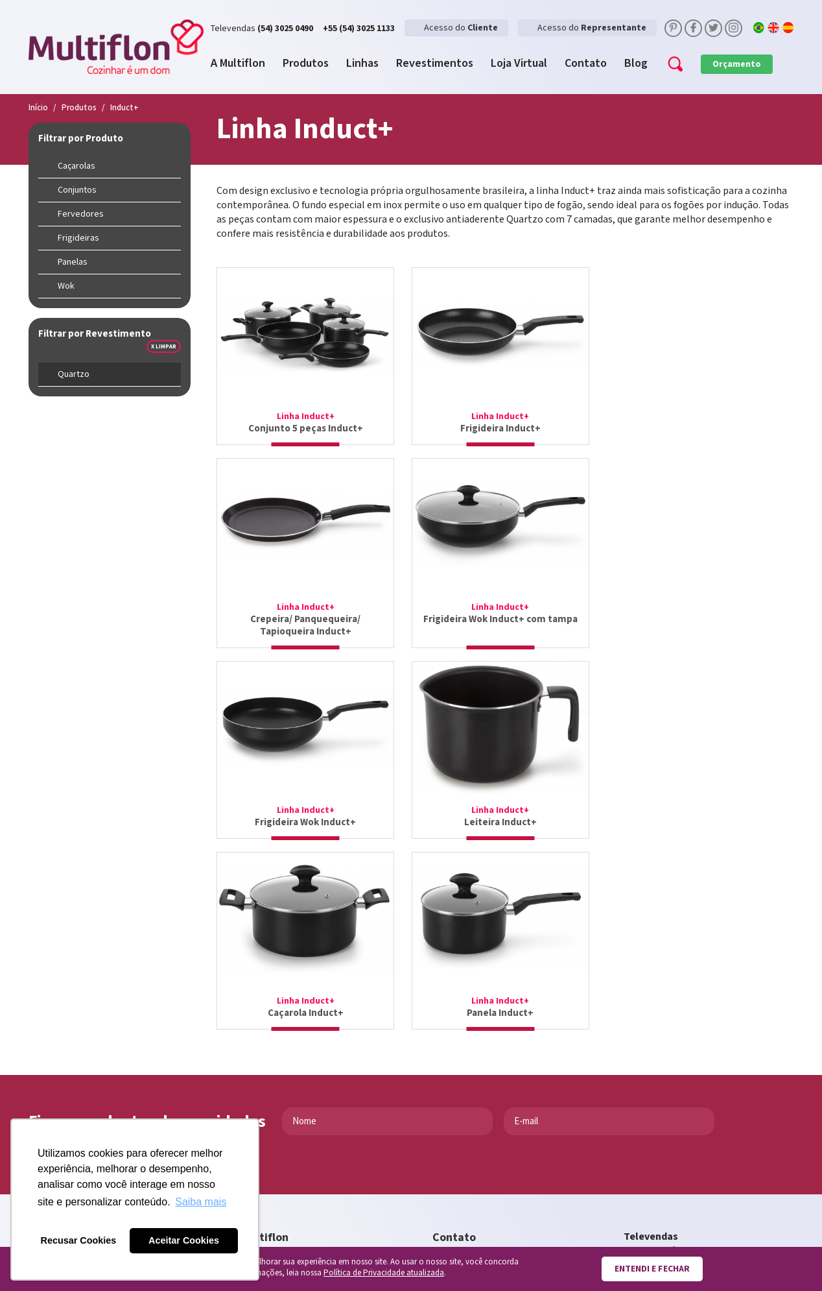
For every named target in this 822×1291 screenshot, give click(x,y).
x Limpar (163, 346)
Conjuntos (77, 190)
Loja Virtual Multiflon (291, 1095)
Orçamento (736, 64)
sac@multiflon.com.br (482, 1109)
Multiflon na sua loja (289, 1113)
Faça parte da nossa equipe (302, 1151)
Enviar (55, 958)
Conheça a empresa (287, 1076)
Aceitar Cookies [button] (183, 1240)
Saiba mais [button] (200, 1201)
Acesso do (461, 28)
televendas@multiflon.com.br (690, 1089)
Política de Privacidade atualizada (383, 1273)
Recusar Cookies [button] (79, 1240)
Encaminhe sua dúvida (292, 1132)
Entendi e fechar (652, 1269)
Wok (66, 286)
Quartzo (73, 374)
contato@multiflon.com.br (493, 1095)
